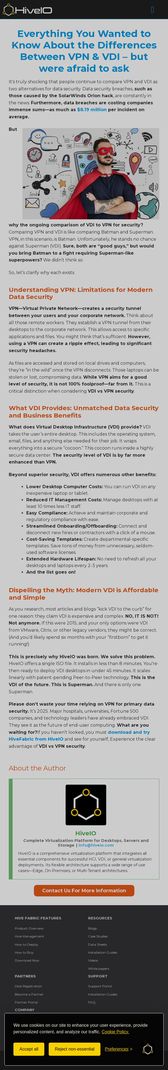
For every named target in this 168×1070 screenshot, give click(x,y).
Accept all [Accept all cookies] (28, 1049)
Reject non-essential (74, 1049)
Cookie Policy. (115, 1031)
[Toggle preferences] (118, 1049)
